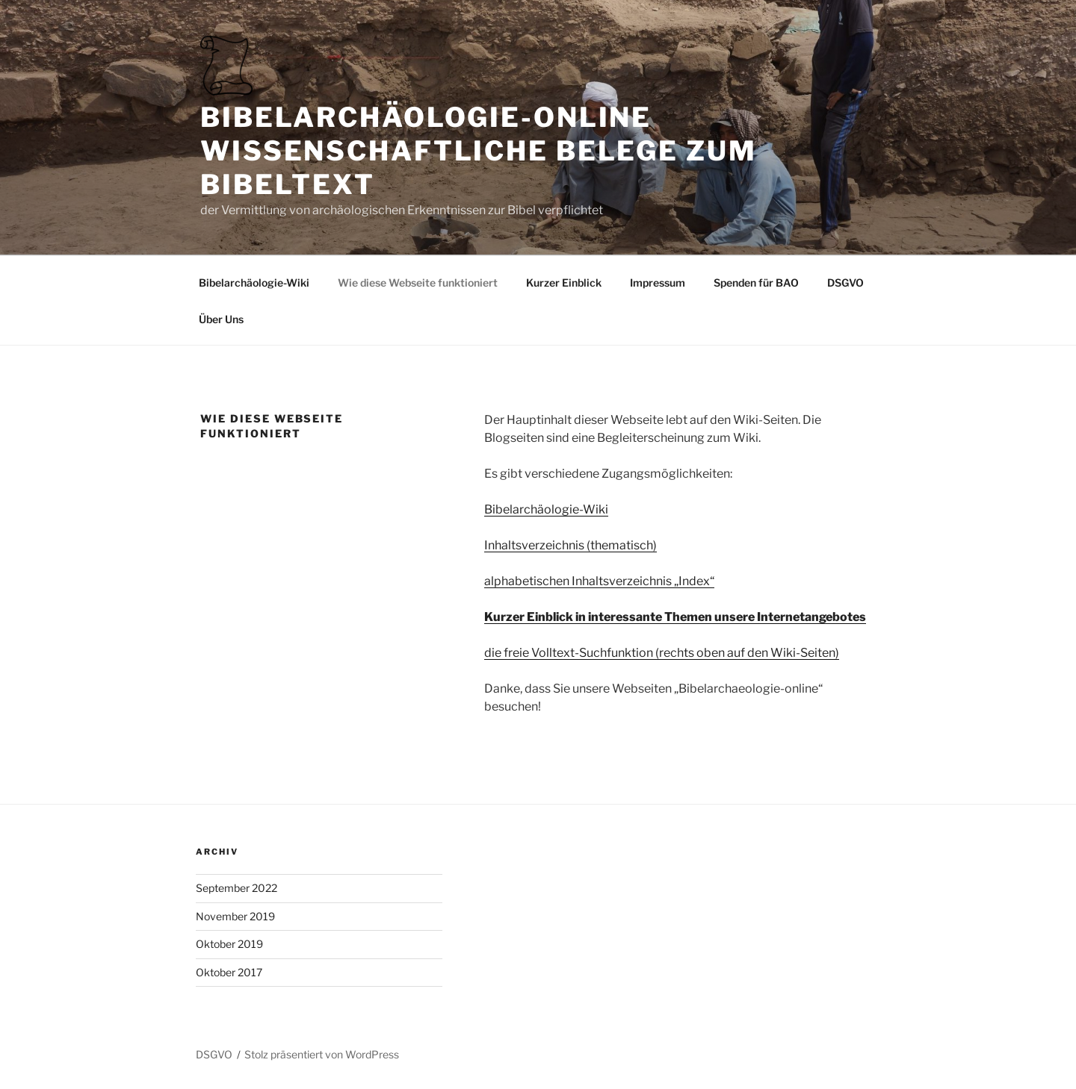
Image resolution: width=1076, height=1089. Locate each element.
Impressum (657, 282)
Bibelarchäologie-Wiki (254, 282)
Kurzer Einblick (564, 282)
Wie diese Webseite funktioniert (418, 282)
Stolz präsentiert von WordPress (321, 1054)
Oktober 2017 (229, 972)
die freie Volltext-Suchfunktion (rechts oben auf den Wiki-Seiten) (661, 653)
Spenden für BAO (756, 282)
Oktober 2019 (229, 943)
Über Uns (221, 319)
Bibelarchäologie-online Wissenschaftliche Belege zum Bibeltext (478, 151)
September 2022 (236, 888)
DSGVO (845, 282)
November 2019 (235, 916)
